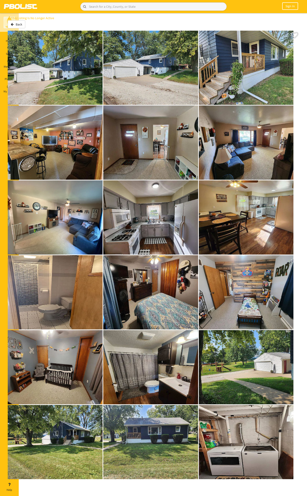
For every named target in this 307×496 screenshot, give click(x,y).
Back (31, 26)
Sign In (290, 6)
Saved (9, 51)
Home (9, 38)
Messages (9, 63)
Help (9, 487)
